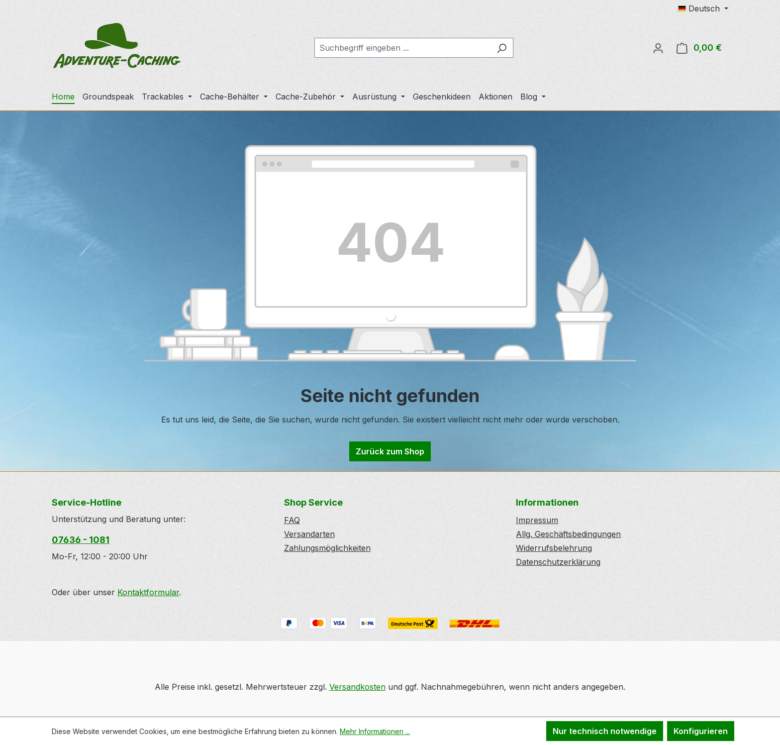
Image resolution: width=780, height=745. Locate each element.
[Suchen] (501, 48)
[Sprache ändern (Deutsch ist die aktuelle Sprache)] (703, 8)
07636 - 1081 (80, 539)
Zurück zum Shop (390, 451)
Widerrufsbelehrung (554, 548)
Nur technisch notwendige (605, 731)
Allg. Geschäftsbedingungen (568, 534)
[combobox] (402, 48)
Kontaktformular (148, 592)
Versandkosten (357, 687)
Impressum (537, 520)
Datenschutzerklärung (558, 562)
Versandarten (309, 534)
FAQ (292, 520)
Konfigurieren (701, 731)
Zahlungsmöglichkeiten (327, 548)
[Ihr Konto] (658, 48)
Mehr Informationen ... (375, 731)
